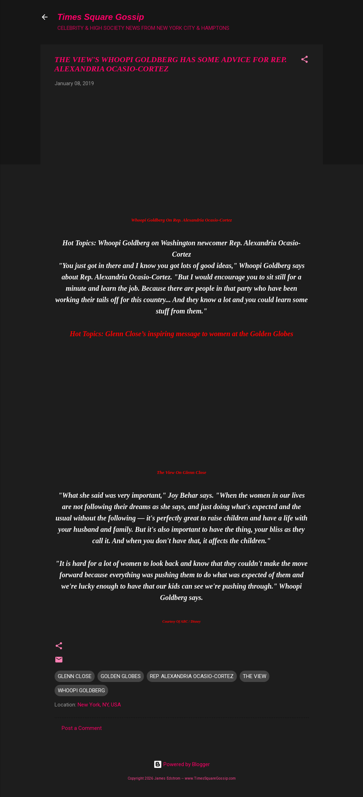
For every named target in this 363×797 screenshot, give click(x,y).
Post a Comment (82, 728)
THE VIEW (254, 676)
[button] (304, 60)
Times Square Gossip (100, 17)
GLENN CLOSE (74, 676)
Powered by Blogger (181, 764)
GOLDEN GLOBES (121, 676)
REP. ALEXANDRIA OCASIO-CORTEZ (192, 676)
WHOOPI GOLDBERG (81, 690)
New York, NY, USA (99, 705)
